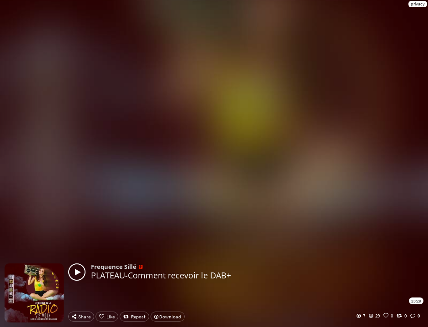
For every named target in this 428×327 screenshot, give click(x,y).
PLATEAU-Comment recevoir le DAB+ (161, 275)
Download (167, 316)
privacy (418, 4)
